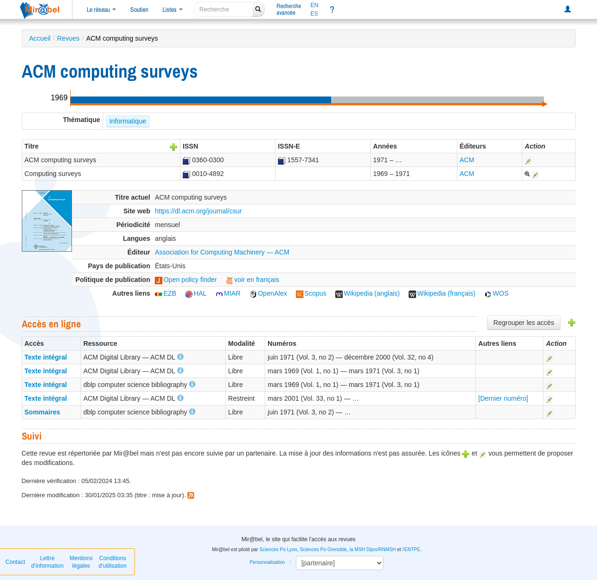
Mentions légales (81, 562)
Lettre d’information (47, 562)
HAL (195, 293)
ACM (467, 160)
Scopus (311, 293)
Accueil (40, 38)
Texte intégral (46, 357)
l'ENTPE (411, 549)
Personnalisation (267, 562)
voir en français (252, 279)
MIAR (228, 293)
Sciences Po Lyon (278, 549)
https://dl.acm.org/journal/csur (198, 211)
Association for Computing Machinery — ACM (222, 252)
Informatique (127, 121)
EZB (165, 293)
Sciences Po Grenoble (323, 549)
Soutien (139, 9)
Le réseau (101, 9)
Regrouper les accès (523, 322)
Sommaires (42, 412)
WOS (496, 293)
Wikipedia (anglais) (367, 293)
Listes (172, 9)
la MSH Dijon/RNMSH (372, 549)
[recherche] (224, 9)
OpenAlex (268, 293)
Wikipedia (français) (442, 293)
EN (315, 5)
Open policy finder (186, 279)
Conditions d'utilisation (112, 562)
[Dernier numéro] (503, 398)
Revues (68, 38)
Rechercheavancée (288, 9)
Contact (15, 562)
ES (314, 13)
